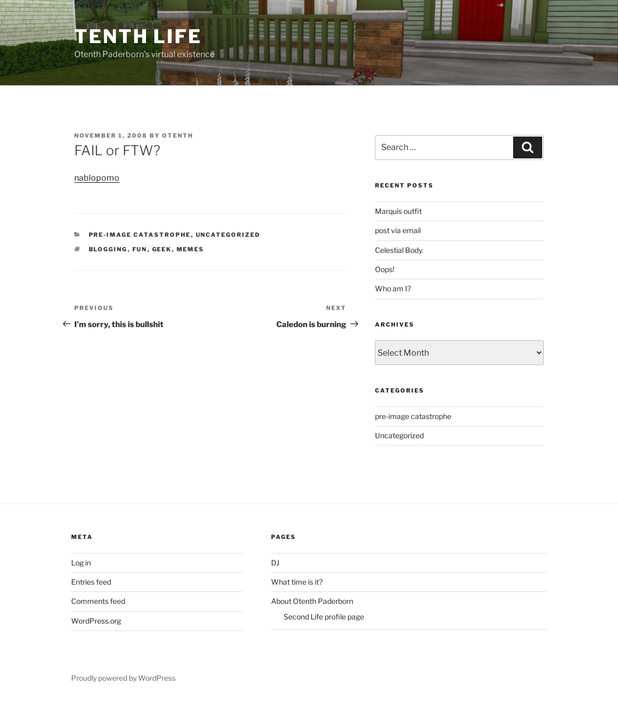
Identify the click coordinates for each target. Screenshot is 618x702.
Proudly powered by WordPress (123, 677)
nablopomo (96, 178)
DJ (275, 562)
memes (191, 249)
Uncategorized (228, 234)
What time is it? (297, 581)
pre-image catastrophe (140, 234)
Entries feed (91, 581)
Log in (81, 562)
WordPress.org (96, 620)
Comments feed (98, 601)
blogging (108, 249)
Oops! (384, 269)
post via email (398, 230)
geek (162, 249)
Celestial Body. (399, 250)
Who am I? (393, 288)
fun (139, 249)
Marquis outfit (398, 211)
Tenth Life (138, 36)
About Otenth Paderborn (312, 601)
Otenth (177, 135)
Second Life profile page (324, 616)
